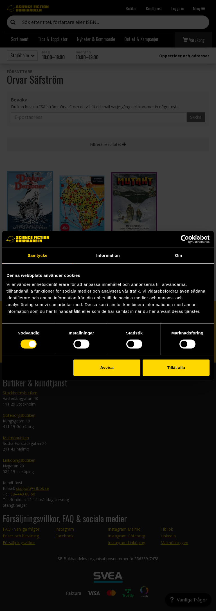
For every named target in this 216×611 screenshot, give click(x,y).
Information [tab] (108, 255)
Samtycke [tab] (38, 255)
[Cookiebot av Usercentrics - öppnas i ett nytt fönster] (185, 239)
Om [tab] (178, 255)
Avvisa (107, 367)
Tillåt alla (176, 367)
